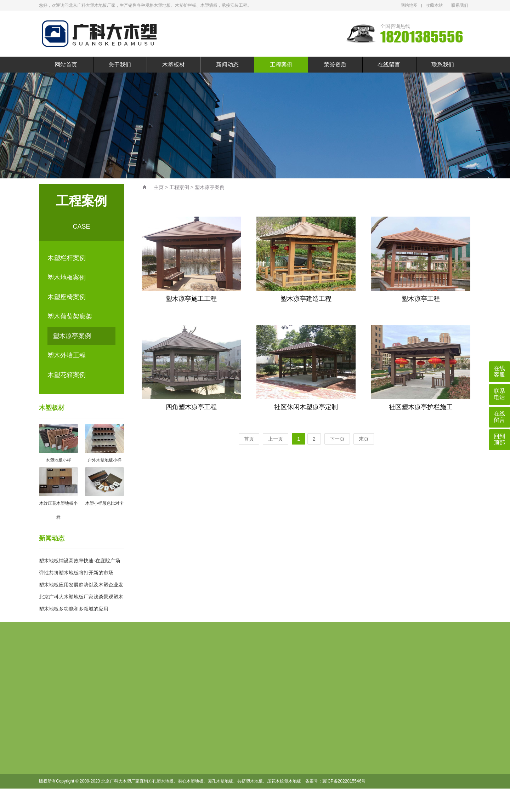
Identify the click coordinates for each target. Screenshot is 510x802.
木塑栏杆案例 (66, 258)
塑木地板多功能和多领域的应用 (73, 609)
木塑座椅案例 (66, 296)
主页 (159, 187)
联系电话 (499, 394)
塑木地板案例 (66, 277)
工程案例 (281, 65)
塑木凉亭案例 (72, 335)
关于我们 (119, 65)
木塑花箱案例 (66, 374)
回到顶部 (499, 439)
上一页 (275, 439)
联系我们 (459, 5)
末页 (364, 439)
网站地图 (409, 5)
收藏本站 (434, 5)
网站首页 (66, 65)
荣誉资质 (335, 65)
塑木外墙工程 (66, 355)
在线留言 (389, 65)
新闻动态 (227, 65)
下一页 (337, 439)
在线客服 (499, 371)
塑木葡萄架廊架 (69, 316)
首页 (249, 439)
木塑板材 (173, 65)
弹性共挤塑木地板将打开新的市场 (76, 572)
